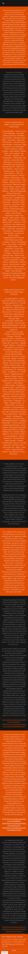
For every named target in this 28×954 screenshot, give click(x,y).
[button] (4, 3)
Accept (14, 950)
